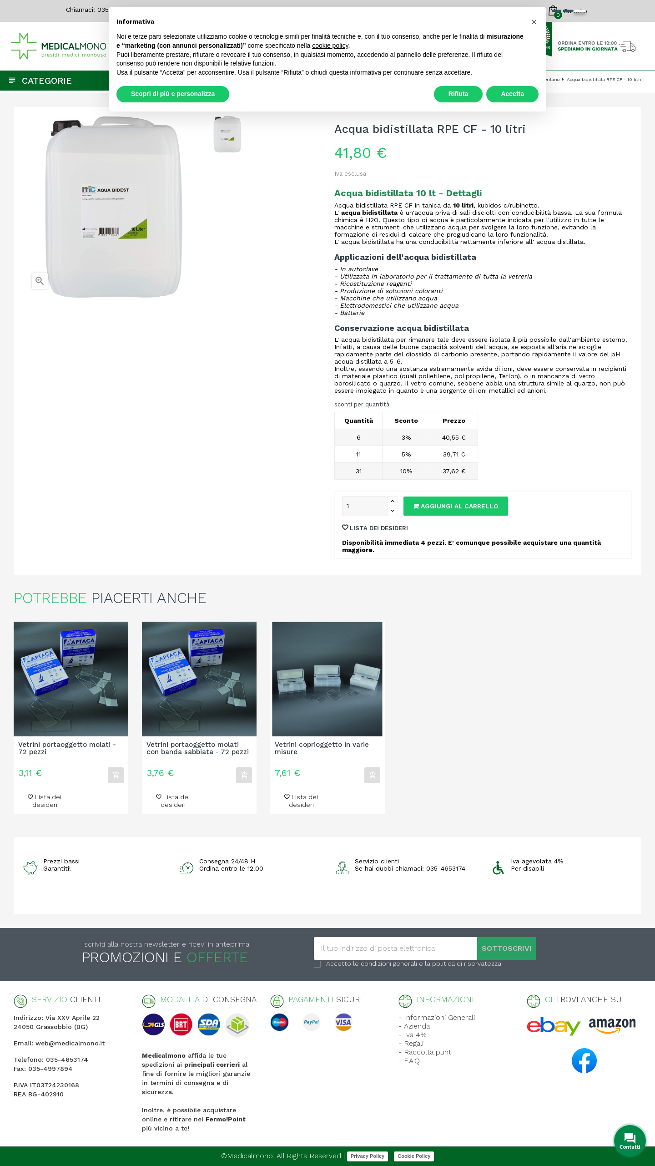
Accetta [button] (512, 93)
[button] (534, 22)
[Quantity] (365, 506)
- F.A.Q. (409, 1060)
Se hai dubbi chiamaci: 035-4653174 (410, 868)
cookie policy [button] (330, 45)
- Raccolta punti (425, 1052)
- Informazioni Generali (436, 1017)
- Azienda (414, 1026)
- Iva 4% (412, 1034)
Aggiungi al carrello (456, 506)
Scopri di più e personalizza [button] (173, 93)
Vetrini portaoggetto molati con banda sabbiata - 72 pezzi (197, 748)
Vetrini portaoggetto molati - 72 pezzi (67, 748)
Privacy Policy (368, 1156)
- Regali (410, 1043)
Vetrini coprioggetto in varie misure (322, 748)
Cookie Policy (414, 1156)
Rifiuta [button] (458, 93)
